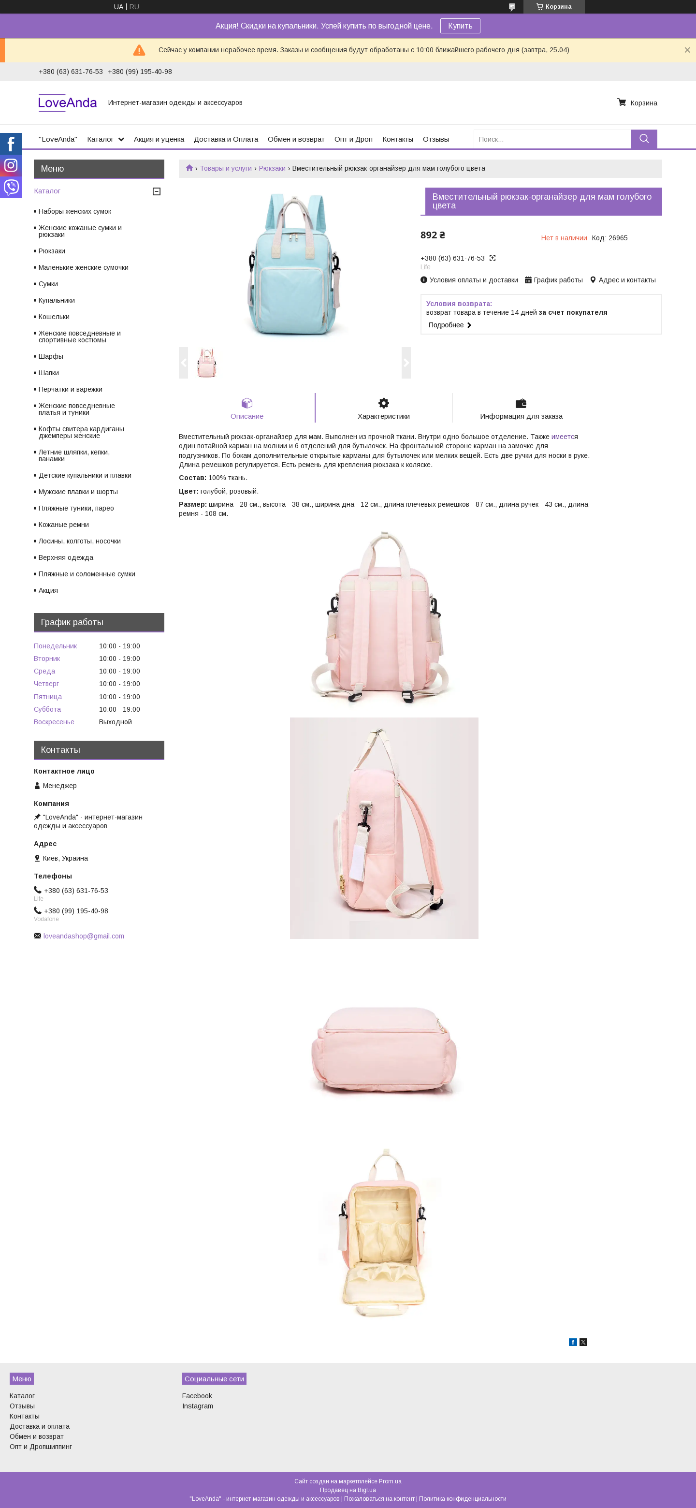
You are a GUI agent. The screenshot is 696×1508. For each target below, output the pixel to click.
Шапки (49, 373)
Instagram (197, 1406)
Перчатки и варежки (70, 389)
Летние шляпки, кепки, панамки (74, 455)
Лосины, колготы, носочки (80, 541)
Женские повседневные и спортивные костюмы (80, 336)
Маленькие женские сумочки (84, 267)
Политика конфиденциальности (463, 1498)
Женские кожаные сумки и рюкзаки (80, 231)
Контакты (397, 139)
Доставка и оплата (40, 1426)
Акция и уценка (159, 139)
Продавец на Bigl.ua (348, 1490)
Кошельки (54, 317)
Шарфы (51, 356)
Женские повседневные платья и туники (77, 409)
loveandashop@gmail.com (84, 936)
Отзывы (436, 139)
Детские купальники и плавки (85, 475)
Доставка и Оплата (226, 139)
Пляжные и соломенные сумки (87, 574)
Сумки (48, 284)
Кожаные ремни (64, 524)
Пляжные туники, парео (76, 508)
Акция (48, 590)
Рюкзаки (272, 168)
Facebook (197, 1396)
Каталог (100, 139)
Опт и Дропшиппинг (41, 1446)
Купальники (57, 300)
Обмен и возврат (296, 139)
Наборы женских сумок (75, 211)
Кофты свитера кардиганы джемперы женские (81, 432)
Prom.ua (390, 1481)
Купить (460, 26)
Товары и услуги (226, 168)
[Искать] (644, 139)
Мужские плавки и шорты (78, 492)
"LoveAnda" (58, 139)
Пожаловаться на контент (379, 1498)
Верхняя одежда (66, 557)
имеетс (562, 436)
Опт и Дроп (353, 139)
